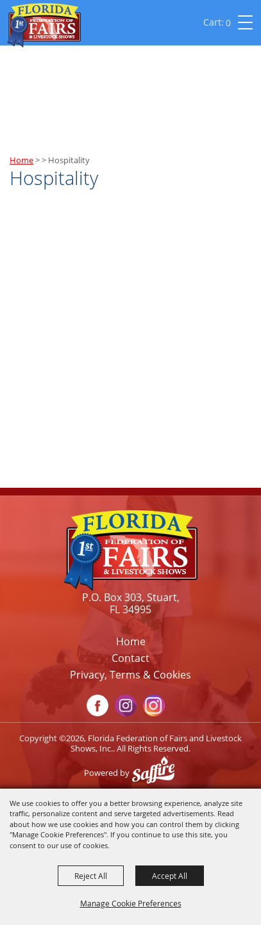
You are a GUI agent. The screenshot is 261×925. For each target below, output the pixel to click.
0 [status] (228, 23)
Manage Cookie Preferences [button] (130, 903)
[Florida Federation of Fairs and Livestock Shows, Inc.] (44, 25)
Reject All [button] (90, 876)
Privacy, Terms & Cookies (130, 675)
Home (21, 160)
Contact (130, 658)
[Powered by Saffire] (156, 772)
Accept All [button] (169, 876)
